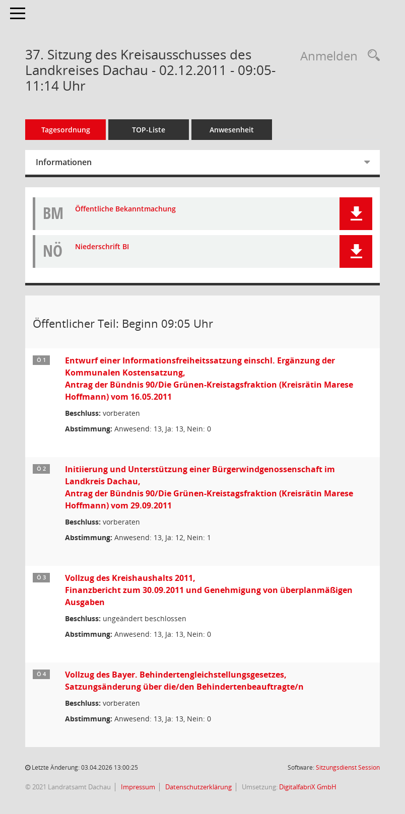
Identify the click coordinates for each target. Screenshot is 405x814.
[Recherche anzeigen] (371, 55)
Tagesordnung (65, 129)
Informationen (64, 162)
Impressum (137, 786)
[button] (356, 213)
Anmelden (329, 55)
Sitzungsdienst (348, 767)
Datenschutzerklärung (198, 786)
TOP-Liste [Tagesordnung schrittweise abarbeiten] (148, 129)
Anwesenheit (232, 129)
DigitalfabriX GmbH (307, 786)
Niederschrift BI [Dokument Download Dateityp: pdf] (102, 247)
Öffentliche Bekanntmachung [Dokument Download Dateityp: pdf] (125, 209)
